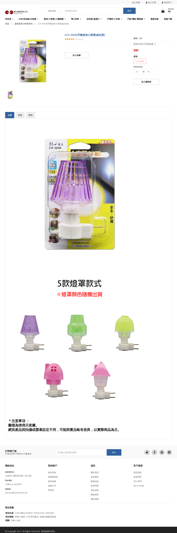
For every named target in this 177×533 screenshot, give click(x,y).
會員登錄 (52, 472)
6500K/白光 (39, 513)
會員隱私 (95, 476)
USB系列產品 (32, 517)
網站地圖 (95, 499)
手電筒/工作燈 (113, 19)
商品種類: (9, 517)
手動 (13, 520)
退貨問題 (95, 485)
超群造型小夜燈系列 (24, 23)
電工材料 (75, 19)
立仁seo (59, 531)
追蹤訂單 (52, 485)
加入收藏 (77, 55)
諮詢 (31, 115)
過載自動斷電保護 (48, 517)
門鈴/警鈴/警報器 (135, 19)
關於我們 (95, 472)
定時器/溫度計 (93, 19)
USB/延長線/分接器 (27, 19)
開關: (7, 520)
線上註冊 (151, 2)
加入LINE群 (138, 485)
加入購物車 (146, 81)
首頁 (7, 23)
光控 (18, 520)
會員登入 (167, 2)
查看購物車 (53, 476)
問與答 (51, 490)
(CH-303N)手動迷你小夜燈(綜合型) (53, 23)
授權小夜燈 (20, 517)
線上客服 (136, 2)
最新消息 (155, 19)
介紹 (10, 115)
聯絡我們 (95, 494)
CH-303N (140, 61)
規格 (20, 115)
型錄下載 (168, 19)
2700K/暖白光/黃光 (23, 513)
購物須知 (95, 481)
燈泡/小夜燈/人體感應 (53, 19)
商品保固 (95, 490)
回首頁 (8, 19)
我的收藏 (52, 481)
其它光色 (50, 513)
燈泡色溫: (9, 513)
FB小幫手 (137, 481)
